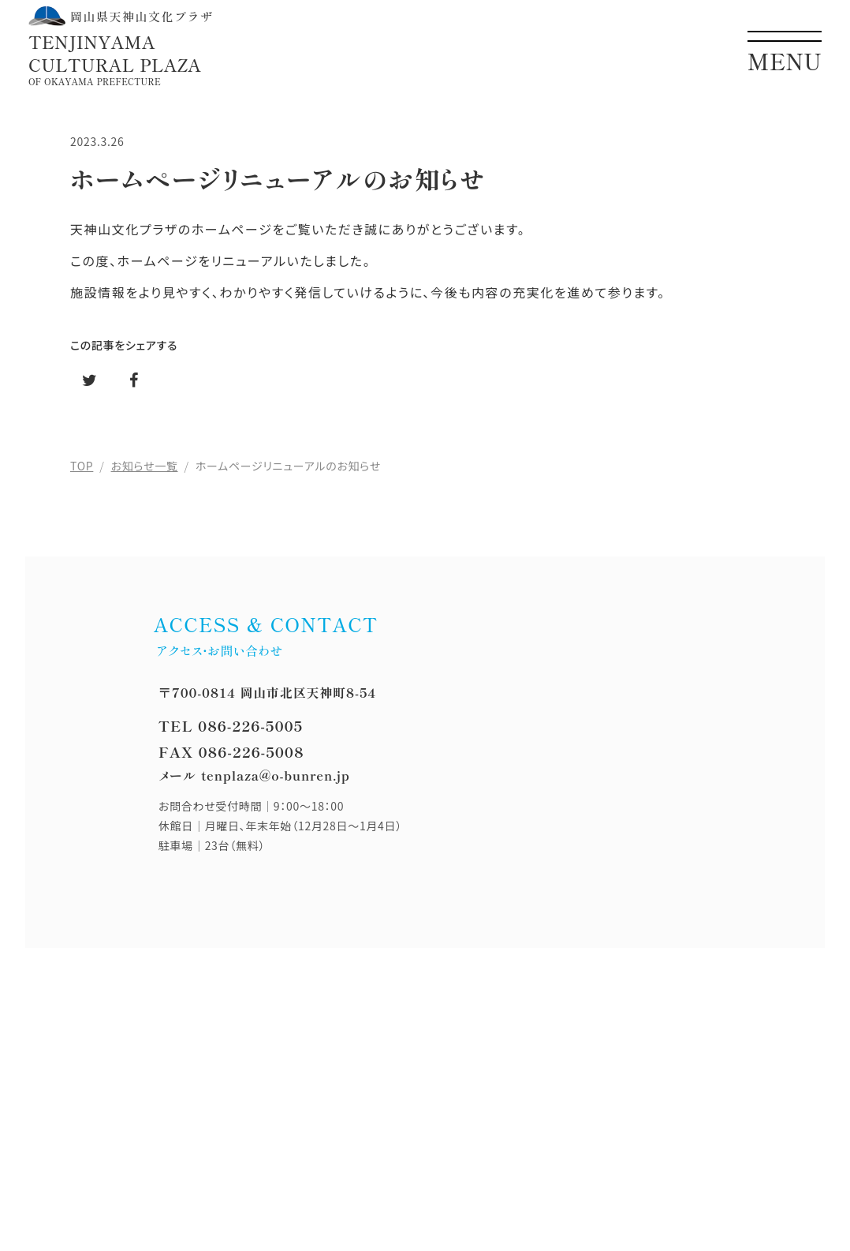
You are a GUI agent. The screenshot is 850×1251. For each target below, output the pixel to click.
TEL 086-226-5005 (230, 725)
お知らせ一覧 (144, 466)
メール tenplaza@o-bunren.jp (254, 775)
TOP (81, 466)
